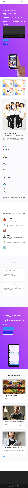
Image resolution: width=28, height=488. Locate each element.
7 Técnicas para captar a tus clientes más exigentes (12, 396)
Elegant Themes (12, 486)
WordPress (21, 486)
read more (5, 401)
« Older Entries (5, 456)
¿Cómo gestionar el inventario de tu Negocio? (13, 447)
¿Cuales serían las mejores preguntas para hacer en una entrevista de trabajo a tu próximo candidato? (14, 422)
